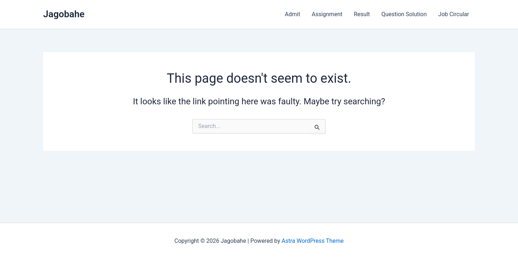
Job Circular (453, 14)
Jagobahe (64, 14)
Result (362, 14)
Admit (292, 14)
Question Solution (404, 14)
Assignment (327, 14)
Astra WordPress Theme (313, 240)
